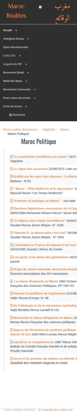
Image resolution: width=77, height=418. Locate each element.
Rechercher (17, 114)
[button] (28, 39)
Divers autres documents (16, 98)
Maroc (64, 129)
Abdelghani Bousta (13, 38)
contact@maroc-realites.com (57, 410)
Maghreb (49, 129)
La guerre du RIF (12, 64)
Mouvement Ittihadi (13, 72)
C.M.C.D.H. (9, 55)
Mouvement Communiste (16, 89)
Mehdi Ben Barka (12, 81)
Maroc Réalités (16, 11)
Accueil (7, 30)
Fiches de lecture (12, 106)
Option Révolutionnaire (15, 47)
